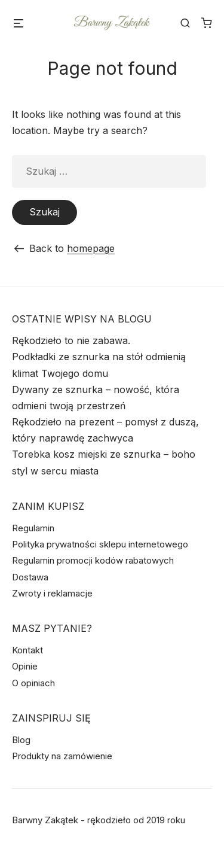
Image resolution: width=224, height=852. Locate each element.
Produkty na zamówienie (62, 756)
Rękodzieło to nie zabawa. (71, 340)
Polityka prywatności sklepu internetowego (100, 544)
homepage (91, 248)
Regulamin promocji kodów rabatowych (93, 560)
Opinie (25, 666)
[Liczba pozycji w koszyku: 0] (206, 22)
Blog (21, 740)
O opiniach (33, 683)
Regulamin (33, 528)
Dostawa (30, 577)
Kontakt (27, 650)
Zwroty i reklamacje (52, 593)
